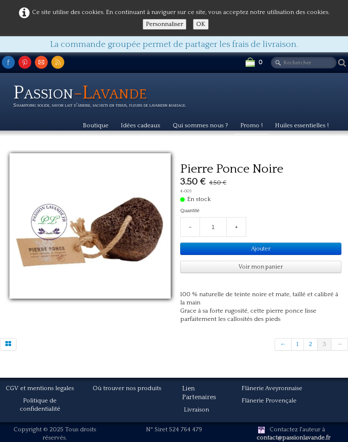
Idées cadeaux (140, 125)
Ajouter (260, 249)
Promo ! (251, 125)
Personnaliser (164, 24)
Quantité (190, 210)
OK (200, 24)
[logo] (103, 97)
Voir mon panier (261, 267)
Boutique (95, 125)
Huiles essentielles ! (302, 125)
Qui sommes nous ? (200, 125)
